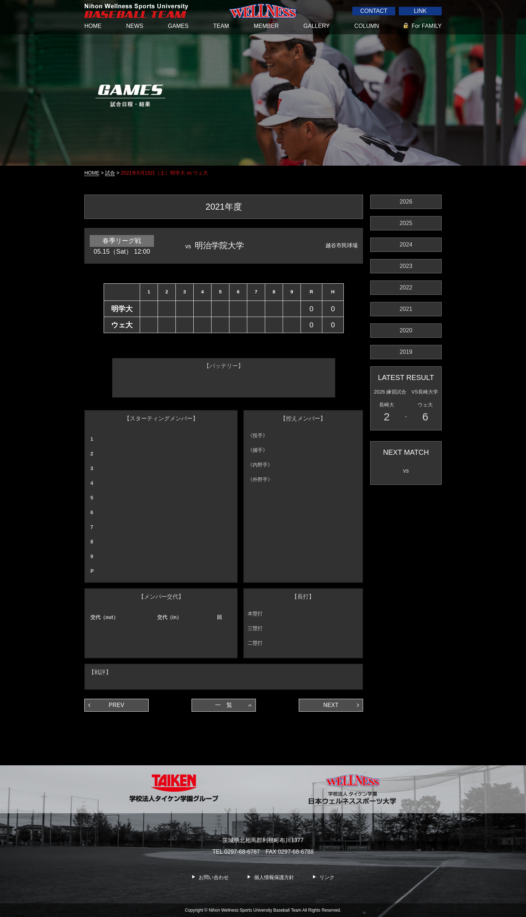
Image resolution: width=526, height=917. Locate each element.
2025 (406, 223)
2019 (406, 352)
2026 (406, 202)
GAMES (178, 26)
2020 (406, 330)
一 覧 (223, 705)
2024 (406, 245)
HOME (92, 26)
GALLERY (316, 26)
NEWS (134, 26)
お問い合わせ (214, 877)
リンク (326, 877)
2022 (406, 287)
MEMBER (266, 26)
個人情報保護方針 (274, 877)
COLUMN (366, 26)
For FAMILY (427, 26)
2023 (406, 266)
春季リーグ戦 (122, 240)
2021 (406, 309)
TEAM (221, 26)
